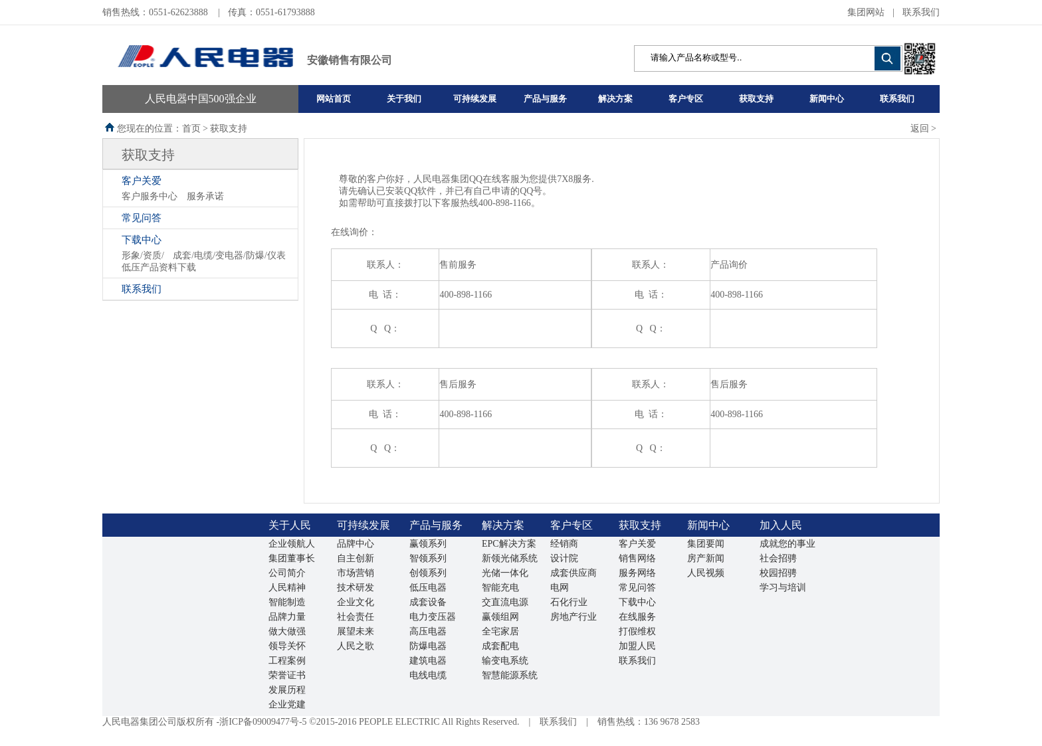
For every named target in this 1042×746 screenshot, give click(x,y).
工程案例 (287, 661)
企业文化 (355, 602)
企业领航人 (291, 544)
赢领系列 (428, 544)
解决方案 (615, 99)
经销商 (564, 544)
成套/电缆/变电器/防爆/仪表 (229, 255)
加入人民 (781, 525)
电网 (559, 588)
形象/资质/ (143, 255)
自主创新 (355, 558)
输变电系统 (505, 661)
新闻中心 (826, 99)
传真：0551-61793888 (271, 12)
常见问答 (141, 218)
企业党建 (287, 704)
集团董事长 (291, 558)
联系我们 (921, 12)
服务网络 (637, 573)
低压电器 (428, 588)
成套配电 (500, 646)
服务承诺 (205, 196)
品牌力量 (287, 617)
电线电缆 (428, 675)
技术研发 (355, 588)
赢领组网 (500, 617)
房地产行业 (573, 617)
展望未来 (355, 631)
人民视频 (705, 573)
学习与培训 (783, 588)
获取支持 (756, 99)
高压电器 (428, 631)
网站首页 (333, 99)
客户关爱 (141, 180)
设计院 (564, 558)
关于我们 (404, 99)
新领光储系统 (510, 558)
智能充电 (500, 588)
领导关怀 (287, 646)
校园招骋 (778, 573)
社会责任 (355, 617)
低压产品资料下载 (159, 267)
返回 (919, 129)
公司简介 (287, 573)
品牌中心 (355, 544)
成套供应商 (573, 573)
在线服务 (637, 617)
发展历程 (287, 690)
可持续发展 (474, 99)
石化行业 (568, 602)
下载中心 (141, 239)
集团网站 (866, 12)
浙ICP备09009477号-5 (262, 722)
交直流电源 (505, 602)
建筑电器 (428, 661)
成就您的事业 (787, 544)
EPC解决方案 (509, 544)
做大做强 (287, 631)
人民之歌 (355, 646)
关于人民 (289, 525)
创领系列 (428, 573)
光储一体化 (505, 573)
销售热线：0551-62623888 (156, 12)
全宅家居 (500, 631)
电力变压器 (432, 617)
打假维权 (637, 631)
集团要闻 (705, 544)
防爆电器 (428, 646)
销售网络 (637, 558)
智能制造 (287, 602)
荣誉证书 (287, 675)
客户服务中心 (149, 196)
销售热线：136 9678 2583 (648, 722)
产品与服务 (545, 99)
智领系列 (428, 558)
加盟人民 (637, 646)
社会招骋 (778, 558)
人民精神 (287, 588)
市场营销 (355, 573)
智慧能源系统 (510, 675)
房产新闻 (705, 558)
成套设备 (428, 602)
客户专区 (686, 99)
